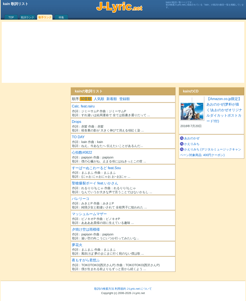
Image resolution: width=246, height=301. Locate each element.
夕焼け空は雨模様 (86, 229)
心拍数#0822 (82, 152)
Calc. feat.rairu (83, 106)
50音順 (85, 99)
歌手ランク (45, 17)
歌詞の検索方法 (104, 288)
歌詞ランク (27, 17)
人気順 (99, 99)
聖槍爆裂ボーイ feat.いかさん (95, 183)
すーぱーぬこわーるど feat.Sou (96, 168)
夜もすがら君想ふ (86, 260)
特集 (61, 17)
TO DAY (78, 137)
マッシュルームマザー (89, 214)
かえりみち (191, 144)
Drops (76, 122)
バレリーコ (80, 199)
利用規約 (120, 288)
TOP (11, 17)
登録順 (124, 99)
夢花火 (77, 245)
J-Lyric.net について (139, 288)
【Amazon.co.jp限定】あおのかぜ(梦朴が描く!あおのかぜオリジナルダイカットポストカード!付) (224, 110)
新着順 (111, 99)
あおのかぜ (191, 138)
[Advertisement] (123, 52)
